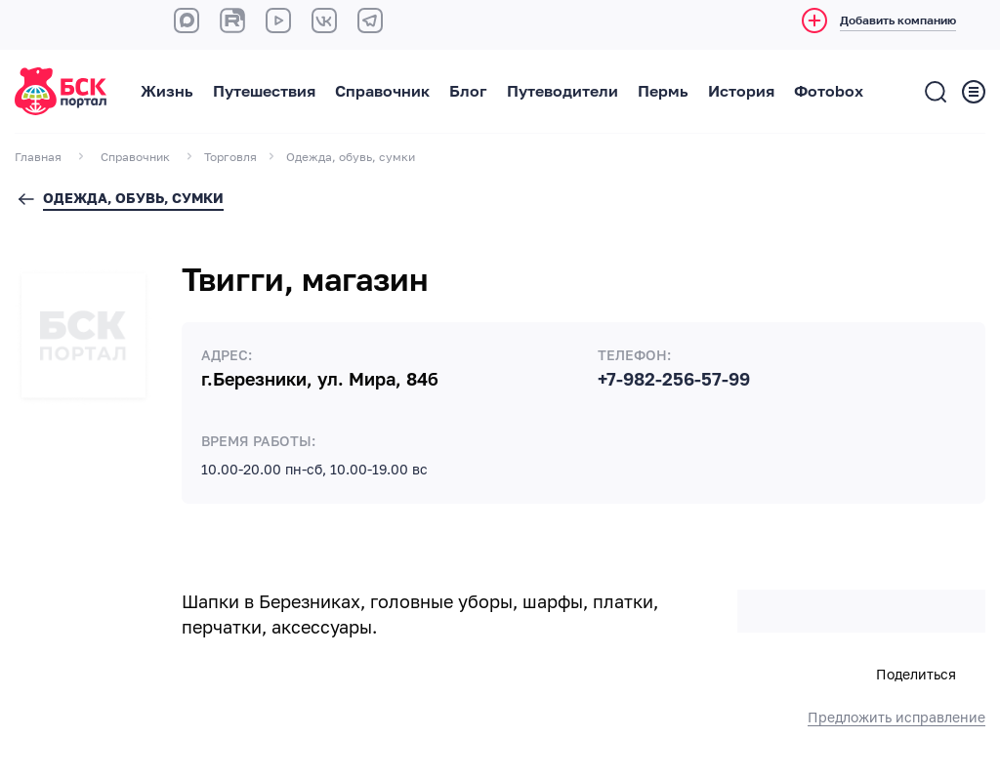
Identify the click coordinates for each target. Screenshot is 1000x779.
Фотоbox (828, 92)
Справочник (382, 92)
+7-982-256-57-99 (674, 380)
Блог (468, 92)
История (741, 92)
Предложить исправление (896, 717)
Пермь (663, 92)
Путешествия (264, 92)
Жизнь (167, 92)
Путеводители (562, 92)
